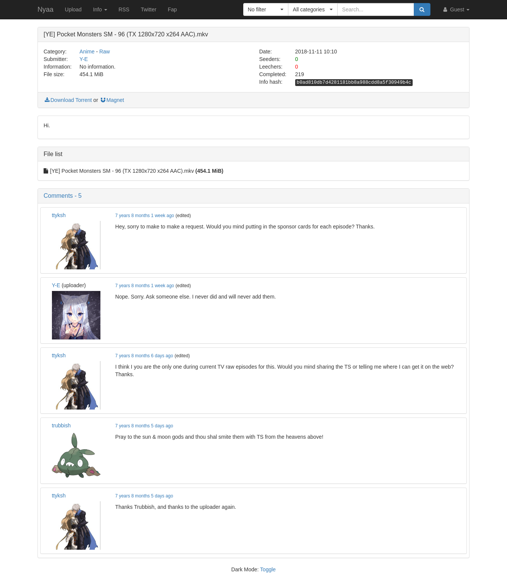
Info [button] (100, 9)
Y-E (84, 59)
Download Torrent (68, 100)
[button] (265, 9)
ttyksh (59, 215)
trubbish (61, 425)
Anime (87, 51)
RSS (124, 9)
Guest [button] (455, 9)
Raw (104, 51)
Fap (172, 9)
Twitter (148, 9)
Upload (73, 9)
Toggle (267, 569)
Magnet (112, 100)
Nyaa (45, 9)
